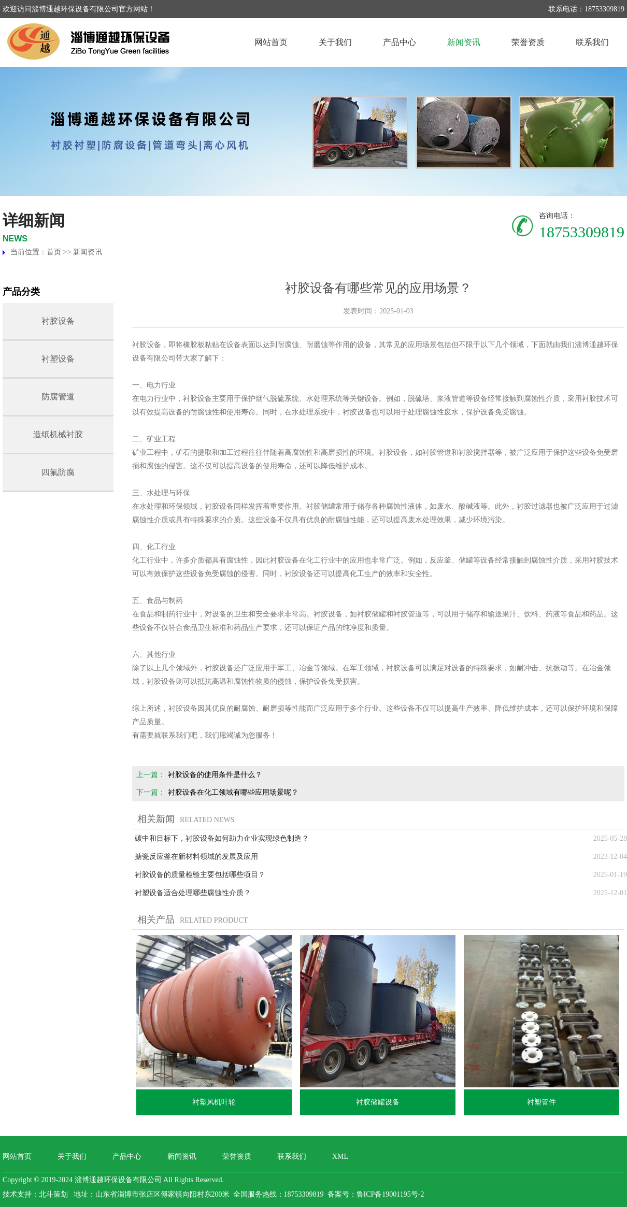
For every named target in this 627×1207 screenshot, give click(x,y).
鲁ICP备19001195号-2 (390, 1194)
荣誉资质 (528, 42)
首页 (54, 252)
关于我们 (335, 42)
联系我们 (592, 42)
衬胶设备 (58, 321)
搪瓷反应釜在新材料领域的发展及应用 (196, 856)
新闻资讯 (463, 42)
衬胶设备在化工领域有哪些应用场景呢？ (233, 792)
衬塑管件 (541, 1102)
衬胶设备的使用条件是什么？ (215, 775)
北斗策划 (53, 1194)
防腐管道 (58, 396)
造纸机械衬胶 (58, 434)
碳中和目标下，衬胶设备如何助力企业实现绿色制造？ (222, 838)
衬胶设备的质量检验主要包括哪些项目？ (200, 875)
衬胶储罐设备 (378, 1102)
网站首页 (271, 42)
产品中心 (399, 42)
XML (340, 1156)
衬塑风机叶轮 (214, 1102)
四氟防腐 (58, 472)
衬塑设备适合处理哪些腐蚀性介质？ (193, 893)
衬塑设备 (58, 358)
